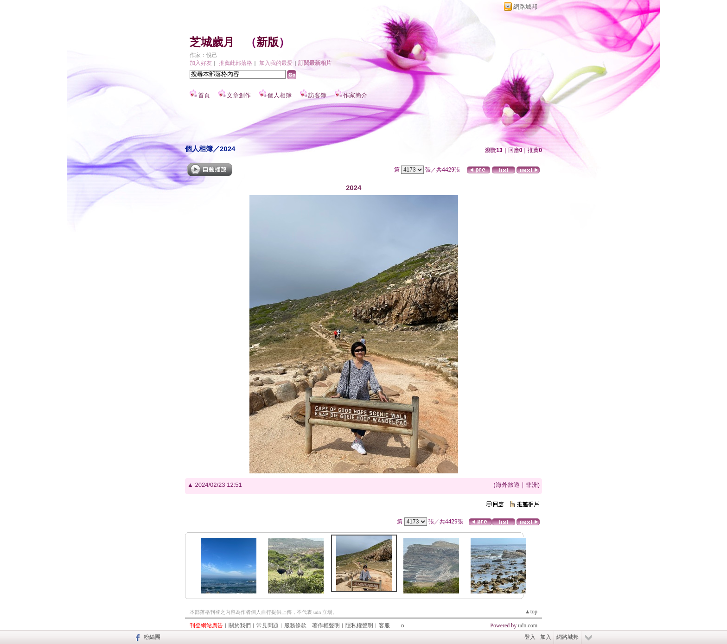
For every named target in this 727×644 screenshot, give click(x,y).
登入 (530, 637)
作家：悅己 (203, 55)
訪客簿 (317, 95)
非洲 (532, 484)
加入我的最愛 (276, 63)
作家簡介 (355, 95)
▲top (531, 611)
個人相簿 (280, 95)
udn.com (527, 625)
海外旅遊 (508, 484)
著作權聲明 (326, 625)
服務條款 (295, 625)
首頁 (204, 95)
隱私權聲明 (359, 625)
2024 (227, 149)
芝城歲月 (212, 42)
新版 (267, 42)
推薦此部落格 (235, 63)
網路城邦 (525, 6)
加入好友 (201, 63)
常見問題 (267, 625)
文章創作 (239, 95)
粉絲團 (152, 637)
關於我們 (240, 625)
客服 (384, 625)
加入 (545, 637)
